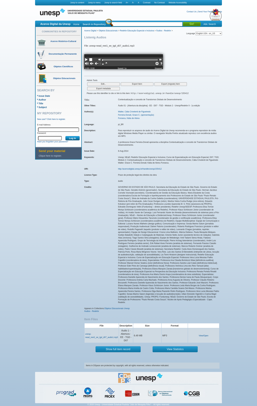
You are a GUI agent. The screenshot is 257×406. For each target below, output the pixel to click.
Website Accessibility (177, 2)
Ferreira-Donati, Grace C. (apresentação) (136, 115)
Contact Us (191, 11)
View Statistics (175, 349)
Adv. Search (209, 24)
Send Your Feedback (207, 11)
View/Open (203, 336)
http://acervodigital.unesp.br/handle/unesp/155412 (140, 169)
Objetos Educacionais (108, 31)
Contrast (146, 2)
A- (133, 2)
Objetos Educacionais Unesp (117, 308)
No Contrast (159, 2)
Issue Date (44, 96)
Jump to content (77, 2)
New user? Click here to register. (51, 119)
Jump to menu (94, 2)
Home (76, 24)
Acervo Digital (90, 31)
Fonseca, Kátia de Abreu (128, 118)
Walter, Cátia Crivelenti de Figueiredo (134, 112)
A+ (127, 2)
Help (220, 11)
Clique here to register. (50, 155)
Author (42, 99)
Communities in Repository (59, 31)
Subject (43, 107)
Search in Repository (94, 24)
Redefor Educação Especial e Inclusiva (137, 31)
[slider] (102, 60)
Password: (41, 133)
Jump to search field (113, 2)
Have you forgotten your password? (52, 142)
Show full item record (118, 349)
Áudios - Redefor (163, 31)
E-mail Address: (44, 125)
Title (41, 103)
